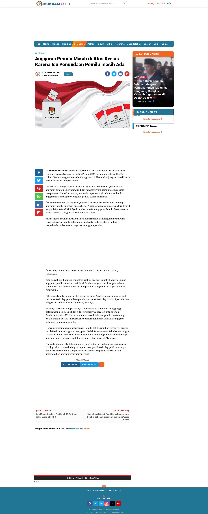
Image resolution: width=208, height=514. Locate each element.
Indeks (55, 44)
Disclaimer (103, 490)
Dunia (165, 44)
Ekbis (109, 44)
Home (46, 44)
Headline (79, 44)
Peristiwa (120, 44)
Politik (90, 44)
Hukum (100, 44)
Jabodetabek (134, 44)
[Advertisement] (104, 23)
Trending (66, 44)
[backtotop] (104, 487)
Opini (156, 44)
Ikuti (68, 74)
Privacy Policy (92, 490)
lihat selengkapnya (153, 119)
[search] (108, 3)
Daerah (147, 44)
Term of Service (114, 490)
